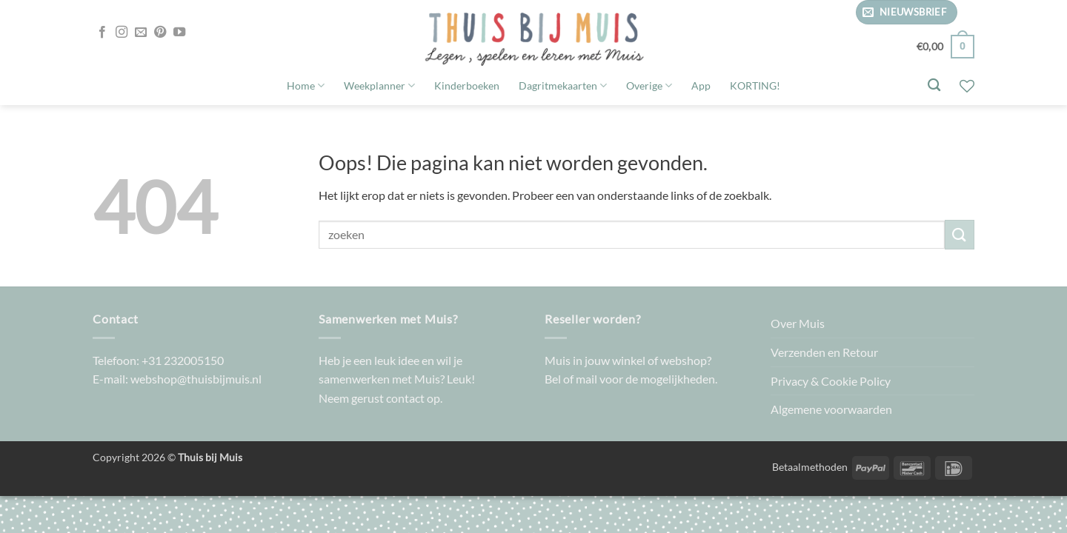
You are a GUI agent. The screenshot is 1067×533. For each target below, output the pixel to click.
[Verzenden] (959, 234)
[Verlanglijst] (967, 86)
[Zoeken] (934, 85)
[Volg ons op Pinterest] (160, 32)
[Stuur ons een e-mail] (141, 32)
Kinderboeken (466, 85)
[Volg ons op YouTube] (179, 32)
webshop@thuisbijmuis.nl (196, 379)
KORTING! (755, 85)
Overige (649, 85)
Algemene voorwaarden (831, 409)
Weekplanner (379, 85)
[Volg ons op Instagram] (121, 32)
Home (306, 85)
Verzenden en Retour (824, 352)
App (701, 85)
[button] (906, 12)
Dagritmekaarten (563, 85)
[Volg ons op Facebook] (102, 32)
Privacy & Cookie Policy (831, 381)
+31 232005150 (183, 360)
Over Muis (798, 323)
